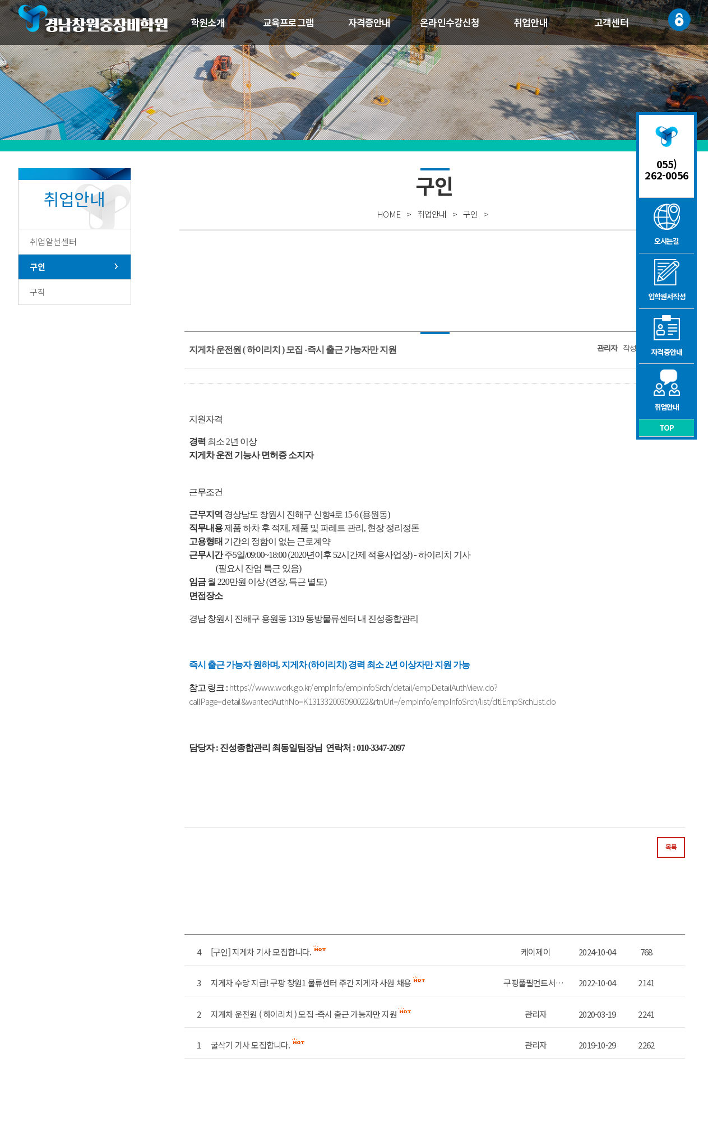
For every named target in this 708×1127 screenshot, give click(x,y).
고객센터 (611, 22)
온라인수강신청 (449, 22)
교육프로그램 (288, 22)
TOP (666, 427)
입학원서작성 (667, 280)
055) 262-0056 (666, 169)
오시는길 (667, 225)
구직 (37, 292)
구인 (37, 266)
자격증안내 (369, 22)
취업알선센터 (53, 241)
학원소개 (208, 22)
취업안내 (530, 22)
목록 (671, 846)
